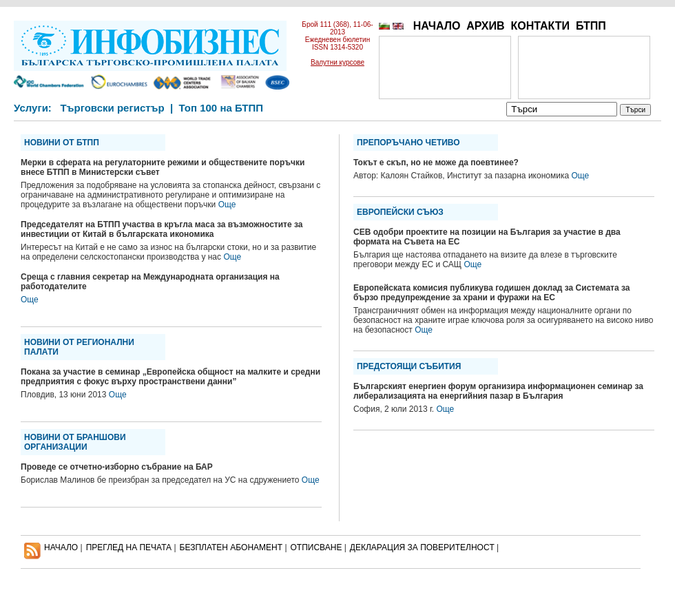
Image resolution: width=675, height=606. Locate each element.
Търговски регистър (112, 108)
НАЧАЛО (437, 26)
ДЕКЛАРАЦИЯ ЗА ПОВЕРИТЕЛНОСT (422, 547)
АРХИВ (485, 26)
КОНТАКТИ (540, 26)
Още (227, 204)
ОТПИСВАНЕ (316, 547)
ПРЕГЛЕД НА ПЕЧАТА (129, 547)
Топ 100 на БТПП (221, 108)
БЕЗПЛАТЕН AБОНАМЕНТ (231, 547)
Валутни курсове (337, 62)
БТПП (591, 26)
